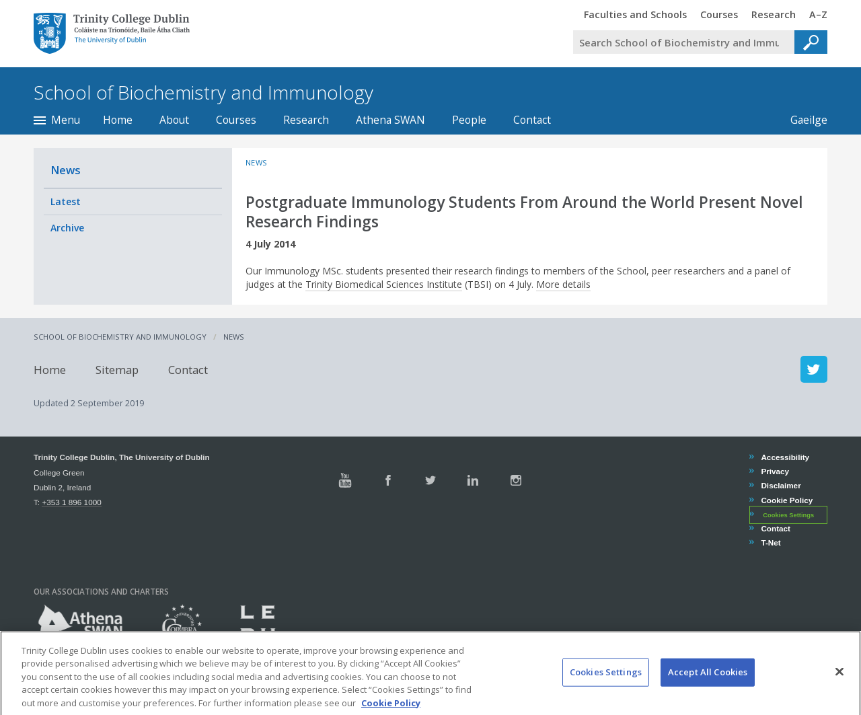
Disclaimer (780, 485)
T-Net (770, 542)
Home (118, 119)
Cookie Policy (786, 500)
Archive (67, 227)
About (174, 119)
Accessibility (784, 457)
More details (563, 284)
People (469, 119)
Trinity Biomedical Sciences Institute (383, 284)
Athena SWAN (390, 119)
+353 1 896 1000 (71, 502)
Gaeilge (802, 119)
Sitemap (117, 369)
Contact (532, 119)
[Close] (839, 682)
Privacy (774, 471)
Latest (65, 201)
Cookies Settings (788, 515)
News (65, 170)
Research (306, 119)
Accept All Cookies (707, 682)
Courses (236, 119)
